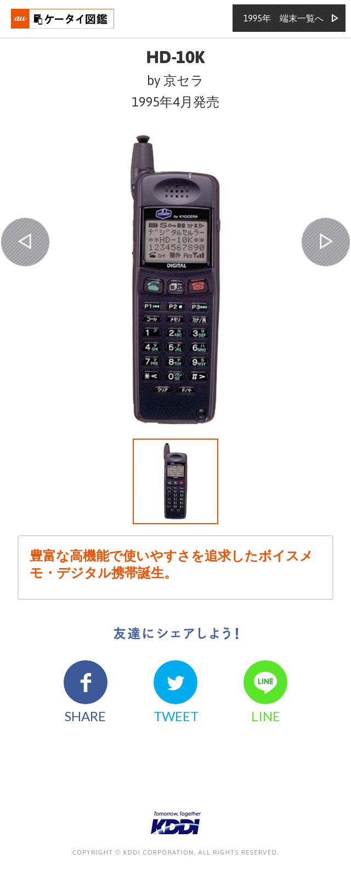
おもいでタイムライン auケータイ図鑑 (63, 19)
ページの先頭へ (319, 850)
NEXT (326, 242)
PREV (25, 242)
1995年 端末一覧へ (284, 18)
